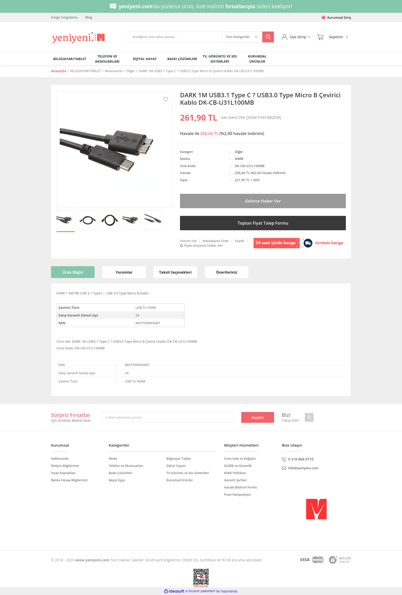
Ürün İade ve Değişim (240, 458)
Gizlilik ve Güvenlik (238, 466)
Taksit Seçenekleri (175, 272)
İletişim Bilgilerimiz (65, 466)
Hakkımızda (59, 458)
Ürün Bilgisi (73, 272)
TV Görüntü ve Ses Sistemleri (187, 473)
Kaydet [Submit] (258, 417)
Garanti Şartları (235, 480)
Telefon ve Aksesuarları (126, 466)
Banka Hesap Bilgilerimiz (69, 480)
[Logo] (79, 38)
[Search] (175, 37)
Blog (88, 17)
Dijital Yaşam (176, 466)
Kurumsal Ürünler (179, 480)
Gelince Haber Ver (263, 201)
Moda (113, 458)
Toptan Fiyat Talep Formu (263, 223)
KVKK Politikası (235, 473)
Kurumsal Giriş (336, 17)
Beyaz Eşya (117, 480)
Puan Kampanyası (237, 494)
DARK (239, 158)
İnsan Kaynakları (63, 473)
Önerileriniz (226, 272)
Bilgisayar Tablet (178, 458)
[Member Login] (296, 37)
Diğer (239, 151)
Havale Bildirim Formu (240, 487)
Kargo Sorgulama (64, 17)
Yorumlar (124, 272)
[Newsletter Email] (167, 417)
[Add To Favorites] (165, 99)
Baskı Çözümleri (121, 473)
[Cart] (332, 37)
